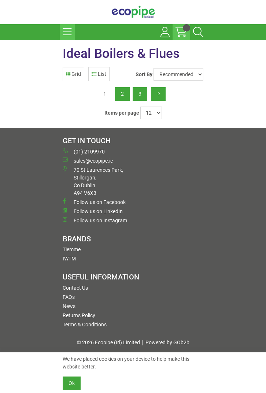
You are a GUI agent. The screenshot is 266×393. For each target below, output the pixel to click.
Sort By (144, 74)
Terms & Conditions (85, 324)
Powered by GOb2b (167, 342)
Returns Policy (79, 315)
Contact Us (75, 288)
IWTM (69, 259)
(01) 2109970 (84, 151)
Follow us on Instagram (95, 220)
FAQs (69, 297)
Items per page (121, 113)
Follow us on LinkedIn (93, 211)
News (69, 306)
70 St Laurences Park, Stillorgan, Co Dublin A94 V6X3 (93, 181)
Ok (72, 383)
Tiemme (72, 249)
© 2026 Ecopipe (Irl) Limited (108, 342)
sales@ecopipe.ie (88, 160)
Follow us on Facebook (94, 202)
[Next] (158, 94)
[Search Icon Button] (198, 32)
